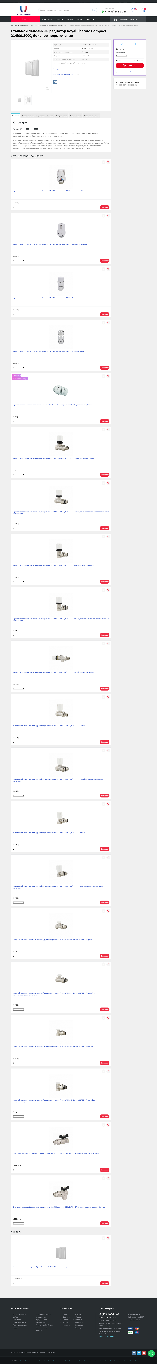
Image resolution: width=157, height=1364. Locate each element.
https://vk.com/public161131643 (134, 1353)
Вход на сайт (141, 3)
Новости (66, 1325)
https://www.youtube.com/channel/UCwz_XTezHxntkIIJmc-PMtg (144, 1353)
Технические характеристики (33, 116)
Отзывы (50, 116)
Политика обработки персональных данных (44, 1328)
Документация (75, 116)
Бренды (59, 19)
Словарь (78, 1328)
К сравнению (134, 44)
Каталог (27, 19)
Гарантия (17, 1319)
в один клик (130, 71)
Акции (79, 19)
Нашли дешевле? (120, 52)
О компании (47, 19)
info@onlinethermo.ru (107, 1317)
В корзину (131, 65)
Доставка (90, 19)
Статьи (70, 19)
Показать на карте (106, 1336)
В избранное (120, 44)
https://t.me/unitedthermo (139, 1353)
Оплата (66, 1319)
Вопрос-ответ (61, 116)
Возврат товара (19, 1322)
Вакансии (79, 1325)
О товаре (15, 116)
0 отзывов (57, 69)
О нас (65, 1314)
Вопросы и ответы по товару (67, 74)
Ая (20, 1360)
